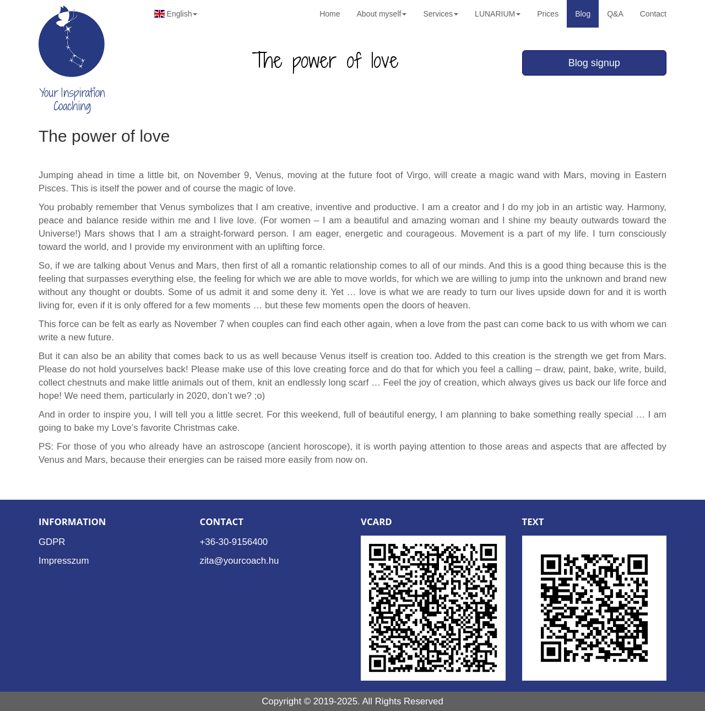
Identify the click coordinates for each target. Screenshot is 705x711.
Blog (582, 13)
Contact (653, 13)
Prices (547, 13)
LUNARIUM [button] (497, 13)
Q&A (615, 13)
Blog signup (594, 62)
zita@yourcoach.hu (239, 560)
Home (329, 13)
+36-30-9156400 (234, 542)
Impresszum (64, 560)
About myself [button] (381, 13)
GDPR (52, 542)
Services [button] (440, 13)
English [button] (175, 13)
